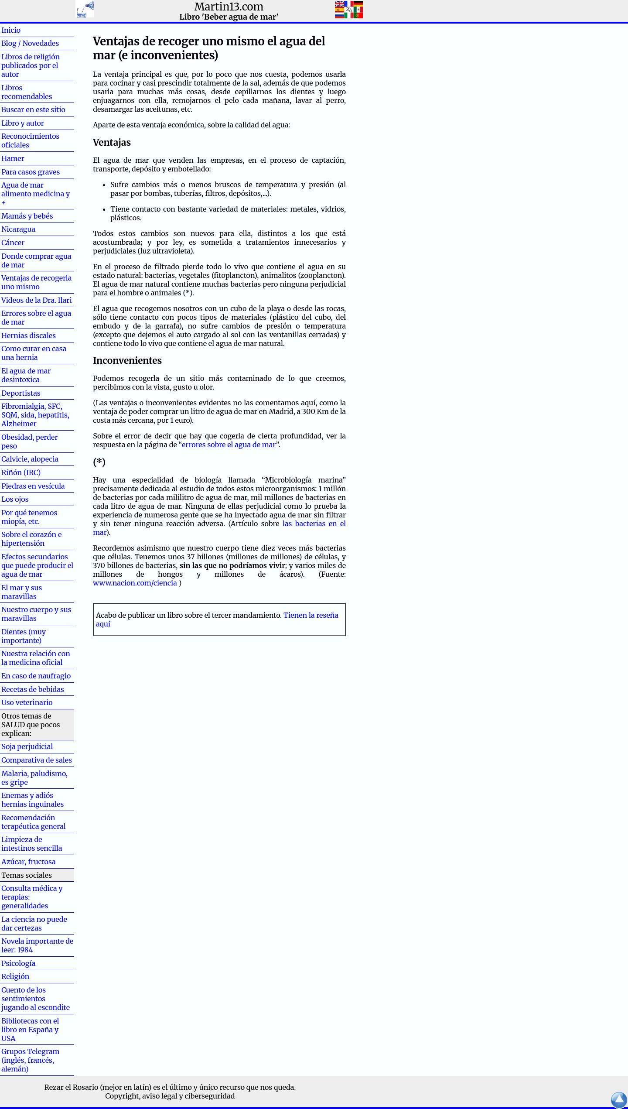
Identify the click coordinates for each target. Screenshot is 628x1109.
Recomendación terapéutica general (33, 822)
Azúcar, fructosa (28, 861)
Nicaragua (18, 229)
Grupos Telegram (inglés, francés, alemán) (30, 1060)
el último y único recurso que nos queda (228, 1087)
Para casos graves (30, 172)
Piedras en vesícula (33, 486)
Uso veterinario (26, 702)
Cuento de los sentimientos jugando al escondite (35, 999)
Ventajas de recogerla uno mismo (36, 282)
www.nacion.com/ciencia (135, 582)
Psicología (18, 963)
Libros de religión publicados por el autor (30, 65)
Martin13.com (229, 7)
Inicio (24, 30)
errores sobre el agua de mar (229, 444)
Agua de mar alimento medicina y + (35, 194)
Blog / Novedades (30, 43)
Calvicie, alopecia (29, 459)
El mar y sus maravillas (21, 592)
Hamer (26, 158)
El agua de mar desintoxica (26, 375)
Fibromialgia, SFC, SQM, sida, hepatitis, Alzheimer (35, 415)
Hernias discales (28, 335)
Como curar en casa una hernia (33, 353)
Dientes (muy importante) (23, 636)
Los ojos (14, 499)
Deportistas (21, 393)
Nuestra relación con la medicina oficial (35, 658)
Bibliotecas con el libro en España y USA (30, 1030)
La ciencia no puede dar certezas (34, 923)
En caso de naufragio (36, 675)
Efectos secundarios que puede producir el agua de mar (37, 565)
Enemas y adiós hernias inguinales (32, 799)
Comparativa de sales (36, 760)
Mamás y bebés (27, 216)
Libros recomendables (26, 92)
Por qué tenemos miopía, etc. (29, 517)
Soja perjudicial (27, 746)
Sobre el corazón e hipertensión (31, 539)
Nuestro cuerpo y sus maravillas (36, 614)
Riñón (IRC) (21, 472)
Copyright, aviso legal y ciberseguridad (170, 1096)
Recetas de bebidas (32, 689)
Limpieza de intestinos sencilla (31, 843)
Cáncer (27, 242)
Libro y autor (22, 123)
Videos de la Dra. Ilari (36, 300)
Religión (15, 976)
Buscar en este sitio (33, 109)
